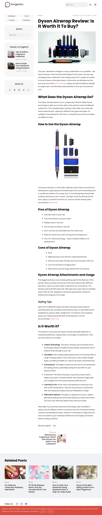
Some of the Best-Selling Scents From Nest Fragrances (85, 487)
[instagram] (22, 504)
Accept (43, 511)
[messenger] (15, 90)
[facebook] (10, 90)
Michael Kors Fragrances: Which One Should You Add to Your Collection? (47, 439)
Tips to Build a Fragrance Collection (22, 54)
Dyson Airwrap (60, 83)
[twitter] (24, 90)
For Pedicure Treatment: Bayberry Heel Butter (14, 487)
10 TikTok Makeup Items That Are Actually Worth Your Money (37, 488)
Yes (54, 425)
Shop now (53, 202)
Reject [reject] (51, 511)
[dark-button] (90, 4)
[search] (67, 5)
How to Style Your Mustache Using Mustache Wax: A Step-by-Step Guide (23, 68)
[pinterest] (19, 90)
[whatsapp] (28, 90)
